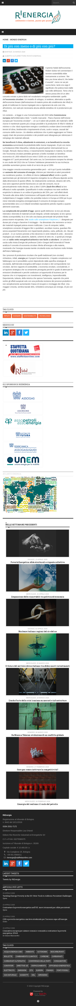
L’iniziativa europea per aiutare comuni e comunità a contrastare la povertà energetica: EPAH (34, 932)
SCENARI (16, 316)
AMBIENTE (30, 952)
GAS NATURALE (10, 975)
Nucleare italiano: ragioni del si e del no (37, 631)
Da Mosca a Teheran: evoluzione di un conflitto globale (37, 735)
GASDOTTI (24, 975)
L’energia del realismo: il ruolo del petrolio (37, 804)
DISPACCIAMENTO (38, 966)
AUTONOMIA (42, 952)
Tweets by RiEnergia (11, 879)
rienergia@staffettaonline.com (19, 857)
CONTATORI (8, 966)
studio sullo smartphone (44, 219)
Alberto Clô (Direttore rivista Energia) (22, 56)
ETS (31, 970)
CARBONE (44, 956)
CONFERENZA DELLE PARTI (39, 961)
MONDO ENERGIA (18, 40)
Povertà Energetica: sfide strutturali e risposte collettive (38, 562)
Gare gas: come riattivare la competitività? (37, 769)
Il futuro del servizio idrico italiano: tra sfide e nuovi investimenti (37, 666)
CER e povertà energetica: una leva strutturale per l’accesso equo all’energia (35, 919)
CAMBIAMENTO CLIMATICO (26, 956)
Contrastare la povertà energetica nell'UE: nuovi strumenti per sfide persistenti (36, 907)
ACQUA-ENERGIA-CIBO (13, 952)
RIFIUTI (7, 316)
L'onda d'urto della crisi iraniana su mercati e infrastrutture (37, 700)
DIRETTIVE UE (22, 966)
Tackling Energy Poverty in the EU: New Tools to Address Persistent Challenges (37, 896)
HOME (5, 40)
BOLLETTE (8, 956)
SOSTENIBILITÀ (30, 316)
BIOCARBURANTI (57, 952)
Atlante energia (12, 474)
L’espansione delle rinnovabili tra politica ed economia (37, 596)
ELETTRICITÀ (9, 970)
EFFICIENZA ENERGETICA (59, 966)
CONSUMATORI (60, 961)
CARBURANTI (57, 956)
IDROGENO (42, 975)
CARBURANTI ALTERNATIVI (14, 961)
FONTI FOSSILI (62, 970)
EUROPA (39, 970)
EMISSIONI (22, 970)
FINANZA (49, 970)
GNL (33, 975)
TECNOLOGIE (44, 316)
